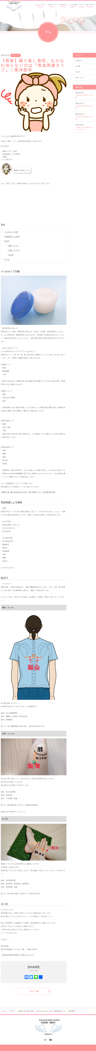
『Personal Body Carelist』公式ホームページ (17, 955)
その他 (77, 66)
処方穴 (7, 241)
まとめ (7, 259)
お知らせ (78, 60)
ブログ (77, 72)
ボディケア (15, 55)
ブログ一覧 (33, 991)
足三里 (10, 255)
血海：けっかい (14, 250)
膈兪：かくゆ (13, 246)
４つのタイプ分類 (11, 232)
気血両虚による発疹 (12, 237)
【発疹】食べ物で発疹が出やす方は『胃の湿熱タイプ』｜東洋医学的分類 (28, 492)
